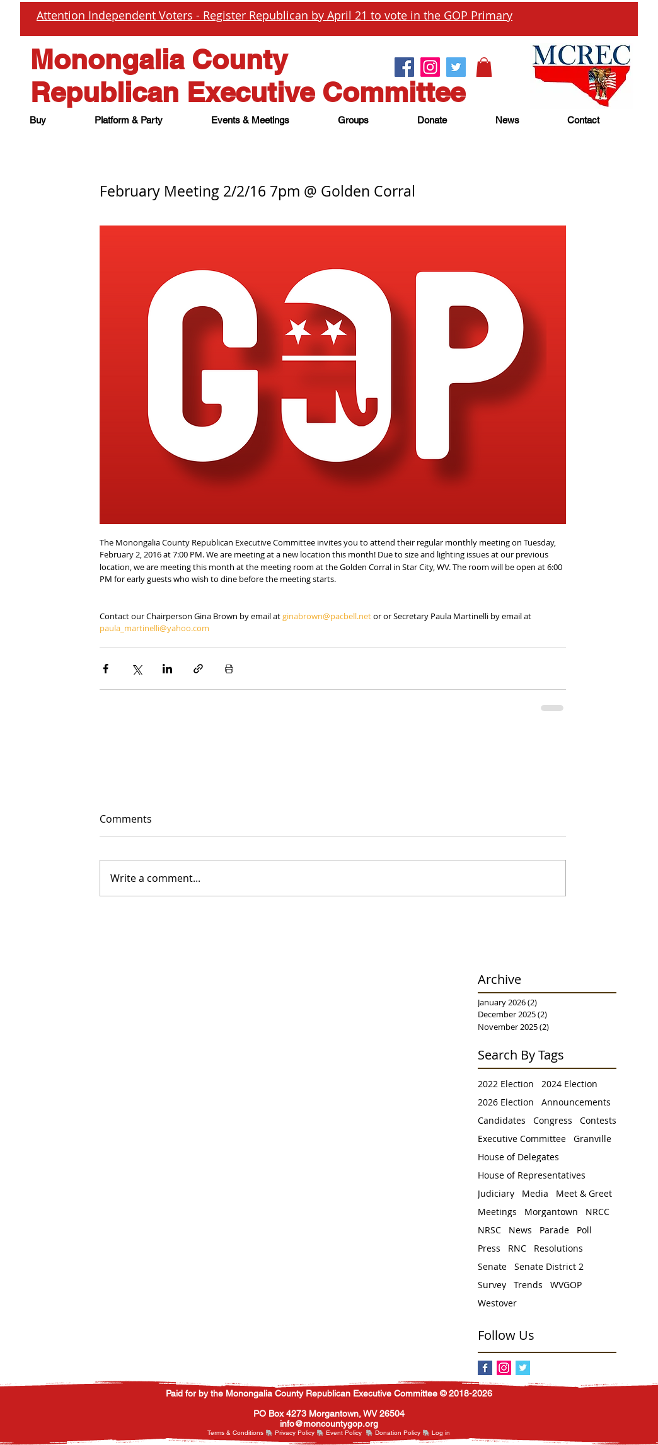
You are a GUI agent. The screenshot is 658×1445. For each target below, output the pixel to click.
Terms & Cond (227, 1433)
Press (489, 1248)
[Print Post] (229, 669)
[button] (484, 67)
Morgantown (551, 1211)
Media (535, 1193)
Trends (528, 1284)
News (520, 1230)
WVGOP (566, 1284)
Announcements (576, 1102)
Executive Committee (522, 1138)
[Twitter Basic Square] (523, 1368)
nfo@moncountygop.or (327, 1424)
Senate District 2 (549, 1266)
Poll (584, 1230)
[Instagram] (504, 1368)
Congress (552, 1120)
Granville (592, 1138)
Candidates (502, 1120)
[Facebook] (485, 1368)
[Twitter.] (456, 67)
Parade (554, 1230)
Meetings (497, 1211)
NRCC (597, 1211)
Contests (598, 1120)
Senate (492, 1266)
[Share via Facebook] (106, 669)
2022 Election (506, 1083)
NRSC (489, 1230)
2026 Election (506, 1102)
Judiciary (496, 1193)
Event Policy (344, 1433)
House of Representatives (532, 1175)
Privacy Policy (295, 1433)
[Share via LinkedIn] (167, 669)
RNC (517, 1248)
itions (255, 1433)
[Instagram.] (430, 67)
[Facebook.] (404, 67)
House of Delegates (518, 1156)
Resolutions (558, 1248)
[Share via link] (198, 669)
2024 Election (569, 1083)
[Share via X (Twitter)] (136, 669)
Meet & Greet (584, 1193)
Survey (492, 1284)
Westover (497, 1303)
